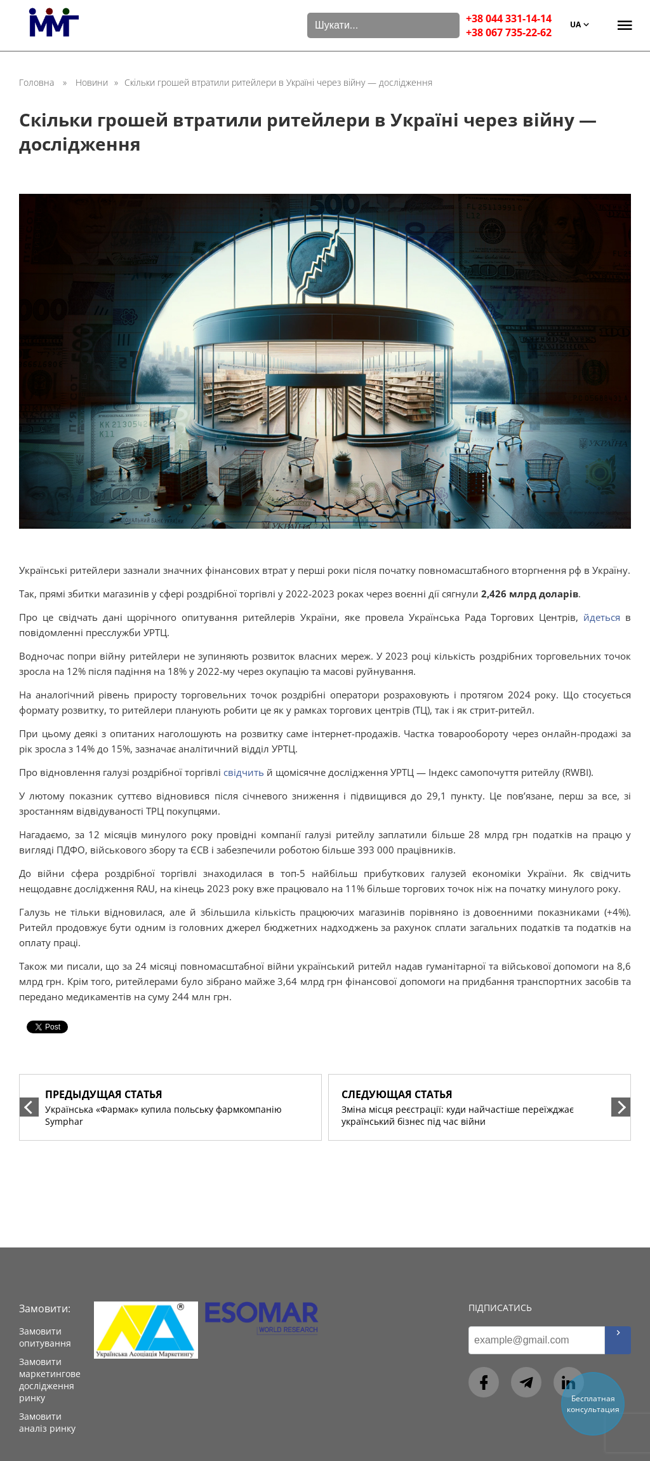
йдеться (601, 617)
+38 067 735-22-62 (509, 32)
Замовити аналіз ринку (47, 1422)
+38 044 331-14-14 (509, 18)
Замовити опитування (45, 1337)
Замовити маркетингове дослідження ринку (50, 1380)
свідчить (243, 772)
